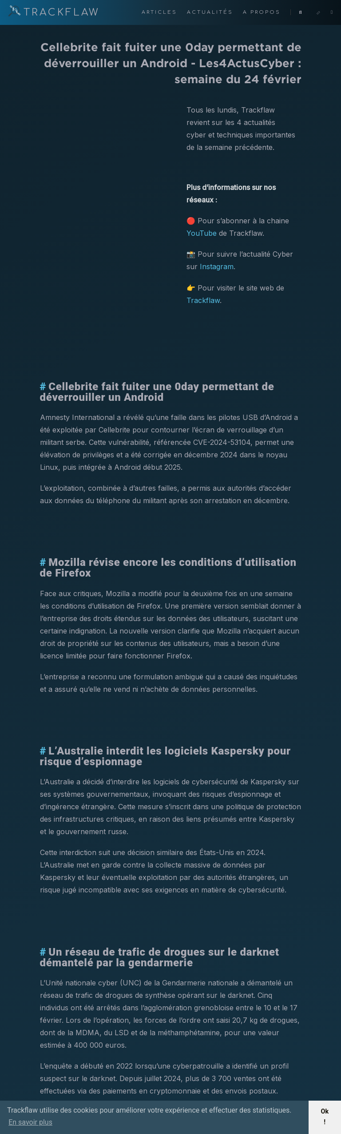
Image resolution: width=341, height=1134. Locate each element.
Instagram (217, 266)
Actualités (211, 12)
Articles (161, 12)
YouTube (201, 233)
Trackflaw (203, 300)
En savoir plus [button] (30, 1122)
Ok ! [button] (325, 1117)
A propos (263, 12)
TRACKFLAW (53, 12)
